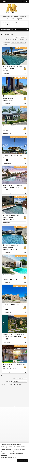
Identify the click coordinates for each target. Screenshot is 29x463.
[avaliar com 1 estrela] (2, 384)
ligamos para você (9, 432)
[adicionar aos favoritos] (26, 74)
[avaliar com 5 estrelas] (8, 384)
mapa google (8, 419)
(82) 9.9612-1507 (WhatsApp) (12, 426)
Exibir (14, 37)
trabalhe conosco (9, 435)
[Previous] (3, 56)
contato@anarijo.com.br (11, 429)
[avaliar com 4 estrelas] (7, 384)
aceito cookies (22, 460)
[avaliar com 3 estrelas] (5, 384)
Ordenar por (9, 39)
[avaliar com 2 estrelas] (3, 384)
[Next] (26, 56)
